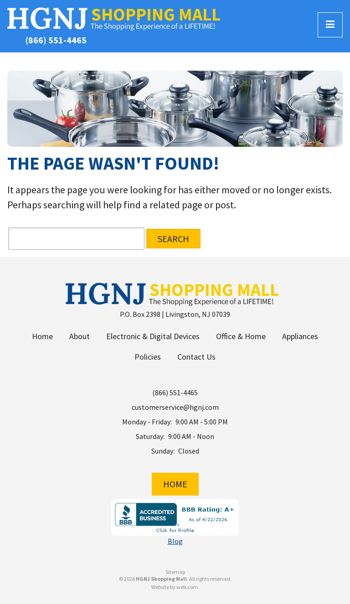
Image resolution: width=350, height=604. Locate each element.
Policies (147, 356)
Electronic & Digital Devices (153, 336)
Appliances (300, 336)
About (79, 336)
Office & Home (241, 336)
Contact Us (196, 356)
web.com (187, 586)
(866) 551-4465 (56, 40)
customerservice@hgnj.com (175, 407)
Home (42, 336)
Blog (175, 541)
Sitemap (175, 572)
